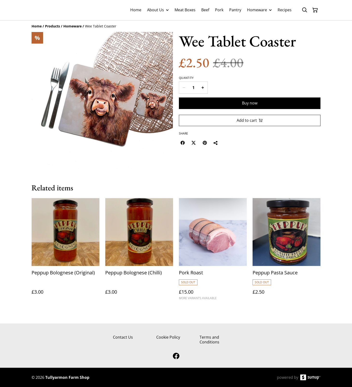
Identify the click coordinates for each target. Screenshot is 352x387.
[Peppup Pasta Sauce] (286, 251)
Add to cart (250, 120)
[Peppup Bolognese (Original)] (65, 251)
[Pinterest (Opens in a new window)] (204, 142)
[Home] (37, 26)
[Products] (52, 26)
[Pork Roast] (213, 251)
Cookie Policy (168, 337)
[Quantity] (193, 88)
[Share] (215, 142)
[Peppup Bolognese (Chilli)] (139, 251)
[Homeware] (72, 26)
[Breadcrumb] (176, 26)
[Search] (304, 10)
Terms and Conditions (209, 339)
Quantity (186, 78)
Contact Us (123, 337)
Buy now (249, 103)
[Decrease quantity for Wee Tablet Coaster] (184, 88)
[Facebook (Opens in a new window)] (182, 142)
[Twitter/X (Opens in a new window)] (193, 142)
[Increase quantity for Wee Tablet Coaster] (203, 88)
